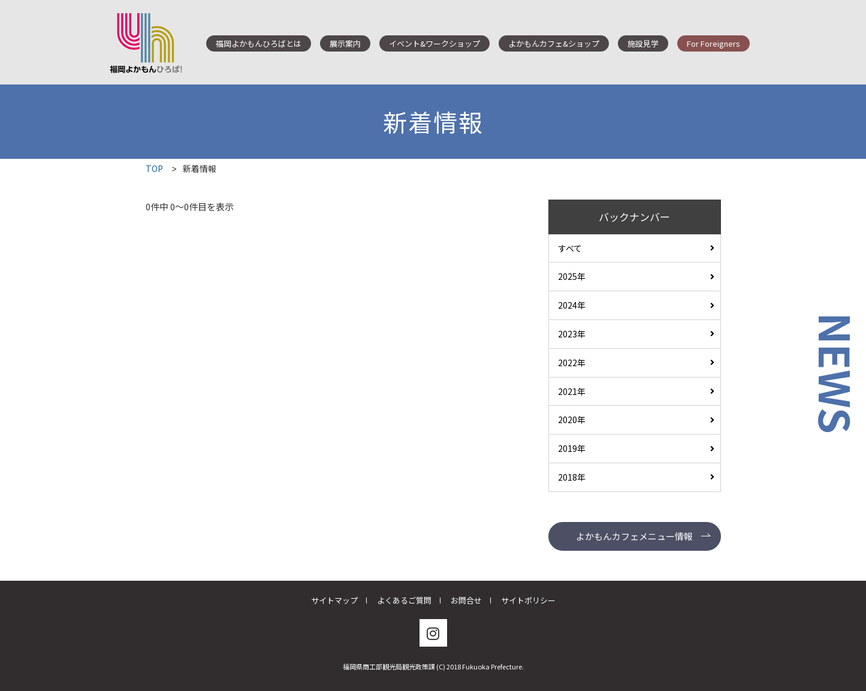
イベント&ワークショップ (434, 43)
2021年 (572, 391)
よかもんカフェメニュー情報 (634, 536)
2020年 (572, 420)
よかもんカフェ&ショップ (553, 43)
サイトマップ (334, 600)
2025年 (572, 276)
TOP (154, 168)
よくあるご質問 (404, 600)
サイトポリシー (528, 600)
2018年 (572, 477)
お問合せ (466, 600)
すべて (570, 248)
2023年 (572, 334)
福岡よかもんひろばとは (258, 43)
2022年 (572, 363)
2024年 (572, 305)
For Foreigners (713, 43)
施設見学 (643, 43)
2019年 (572, 448)
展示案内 (345, 43)
